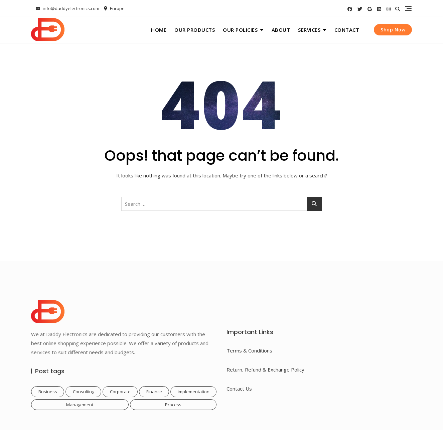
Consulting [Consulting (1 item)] (83, 392)
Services (309, 29)
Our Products (194, 29)
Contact (346, 29)
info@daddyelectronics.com (67, 8)
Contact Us (239, 388)
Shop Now (393, 29)
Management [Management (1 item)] (79, 405)
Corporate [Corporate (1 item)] (120, 392)
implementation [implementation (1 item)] (193, 392)
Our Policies (240, 29)
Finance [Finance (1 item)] (154, 392)
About (281, 29)
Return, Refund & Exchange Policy (265, 369)
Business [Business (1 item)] (47, 392)
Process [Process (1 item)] (173, 405)
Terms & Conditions (249, 350)
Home (158, 29)
